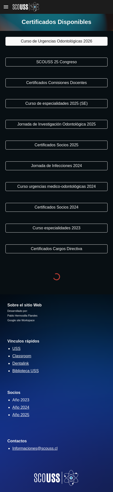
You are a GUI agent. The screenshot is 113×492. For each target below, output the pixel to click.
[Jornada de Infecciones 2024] (57, 166)
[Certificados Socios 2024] (57, 207)
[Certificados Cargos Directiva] (57, 249)
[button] (6, 7)
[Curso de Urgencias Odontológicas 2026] (57, 41)
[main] (56, 22)
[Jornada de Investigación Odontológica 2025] (57, 124)
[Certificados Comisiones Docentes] (57, 83)
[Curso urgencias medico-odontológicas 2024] (57, 186)
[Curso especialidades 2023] (57, 228)
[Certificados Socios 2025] (57, 145)
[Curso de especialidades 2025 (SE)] (57, 103)
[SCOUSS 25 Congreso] (57, 62)
